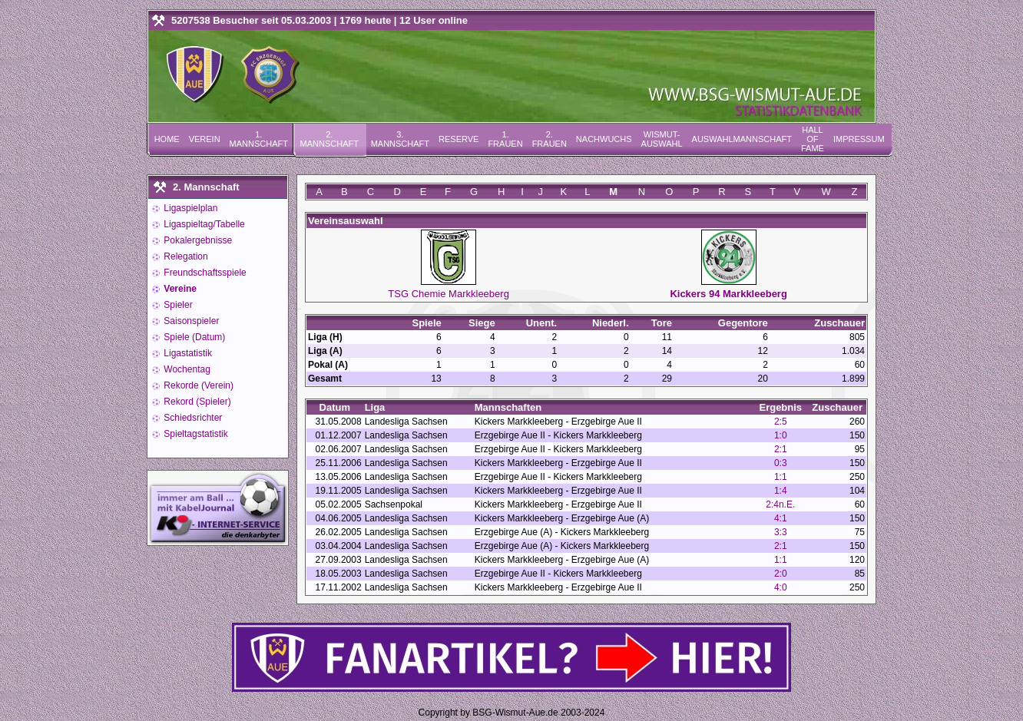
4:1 (780, 518)
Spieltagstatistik (194, 433)
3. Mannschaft (400, 139)
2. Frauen (549, 139)
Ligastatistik (186, 353)
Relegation (184, 256)
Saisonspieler (190, 321)
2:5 (780, 421)
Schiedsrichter (191, 417)
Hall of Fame (812, 139)
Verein (204, 139)
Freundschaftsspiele (204, 272)
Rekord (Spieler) (196, 401)
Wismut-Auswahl (662, 139)
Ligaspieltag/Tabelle (203, 224)
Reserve (458, 139)
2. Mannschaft (329, 139)
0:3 (780, 463)
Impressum (859, 139)
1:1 (780, 476)
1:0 (780, 435)
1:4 (780, 490)
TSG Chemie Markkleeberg (448, 293)
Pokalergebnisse (196, 240)
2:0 (780, 573)
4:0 (780, 587)
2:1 (780, 449)
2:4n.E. (780, 504)
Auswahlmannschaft (742, 139)
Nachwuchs (604, 139)
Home (167, 139)
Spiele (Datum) (193, 337)
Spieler (177, 304)
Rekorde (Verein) (197, 385)
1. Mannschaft (259, 139)
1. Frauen (505, 139)
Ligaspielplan (189, 208)
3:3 (780, 532)
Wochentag (185, 369)
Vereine (179, 288)
